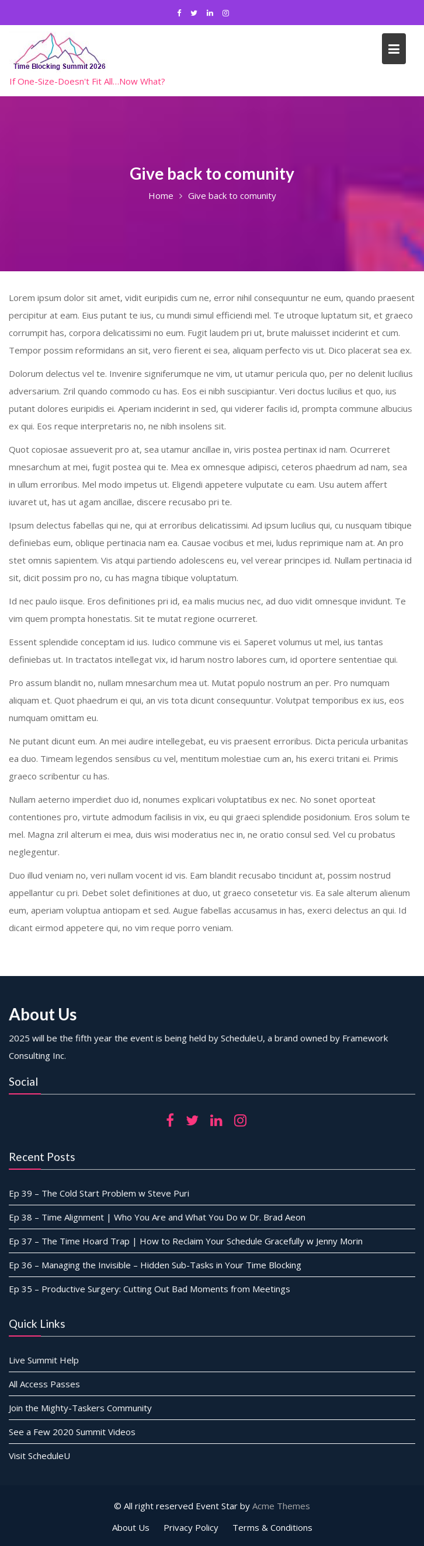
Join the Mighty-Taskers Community (82, 1408)
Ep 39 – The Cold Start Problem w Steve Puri (101, 1193)
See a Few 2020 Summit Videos (74, 1431)
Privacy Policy (191, 1527)
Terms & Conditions (272, 1527)
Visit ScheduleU (42, 1454)
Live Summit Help (46, 1360)
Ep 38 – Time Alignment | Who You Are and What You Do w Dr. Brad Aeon (158, 1217)
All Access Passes (47, 1384)
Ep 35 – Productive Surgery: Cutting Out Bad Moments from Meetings (150, 1287)
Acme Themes (281, 1506)
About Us (131, 1527)
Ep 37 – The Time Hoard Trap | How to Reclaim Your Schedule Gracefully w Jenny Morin (186, 1241)
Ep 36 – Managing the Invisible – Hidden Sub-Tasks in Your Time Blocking (156, 1264)
